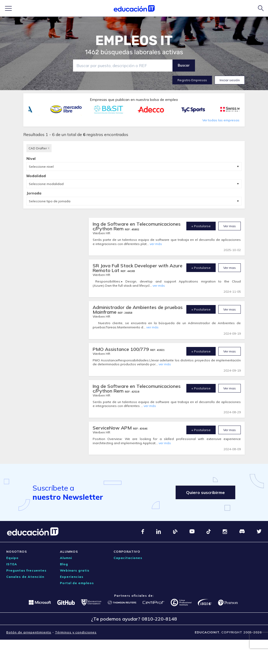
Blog (64, 564)
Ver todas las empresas (220, 120)
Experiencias (71, 577)
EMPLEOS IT (134, 40)
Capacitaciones (128, 558)
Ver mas (229, 226)
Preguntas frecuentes (26, 570)
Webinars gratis (75, 570)
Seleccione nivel (41, 167)
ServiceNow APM (113, 428)
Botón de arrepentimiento (28, 632)
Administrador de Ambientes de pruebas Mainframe (138, 309)
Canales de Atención (25, 577)
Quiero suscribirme (205, 492)
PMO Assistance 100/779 (121, 349)
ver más (156, 244)
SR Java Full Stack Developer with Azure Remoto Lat (137, 268)
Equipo (12, 558)
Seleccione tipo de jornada (49, 201)
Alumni (66, 558)
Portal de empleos (77, 583)
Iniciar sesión (230, 80)
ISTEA (11, 564)
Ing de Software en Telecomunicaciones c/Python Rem (137, 226)
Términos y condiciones (76, 632)
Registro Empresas (192, 80)
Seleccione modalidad (46, 184)
